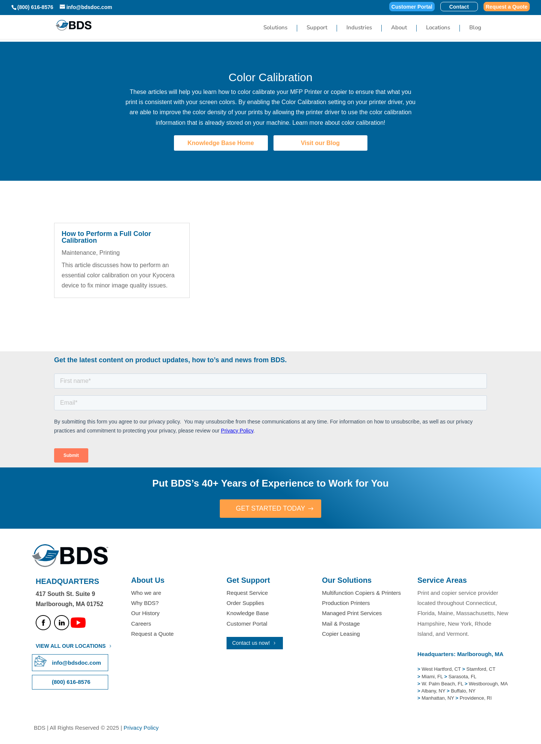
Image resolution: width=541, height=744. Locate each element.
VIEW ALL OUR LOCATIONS (71, 646)
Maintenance (79, 253)
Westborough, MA (487, 684)
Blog (475, 28)
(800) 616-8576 (35, 7)
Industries (359, 28)
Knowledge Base (248, 613)
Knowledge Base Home (220, 143)
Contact (459, 7)
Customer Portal (411, 7)
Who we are (146, 593)
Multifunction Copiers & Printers (361, 593)
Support (317, 28)
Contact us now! (251, 643)
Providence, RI (476, 698)
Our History (145, 613)
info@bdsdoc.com (76, 663)
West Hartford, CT (441, 669)
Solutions (275, 28)
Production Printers (346, 603)
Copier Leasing (341, 634)
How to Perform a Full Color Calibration (106, 237)
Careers (141, 623)
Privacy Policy (141, 728)
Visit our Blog (320, 143)
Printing (110, 253)
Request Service (247, 593)
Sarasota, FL (462, 676)
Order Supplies (245, 603)
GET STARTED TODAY (270, 509)
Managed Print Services (352, 613)
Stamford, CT (480, 669)
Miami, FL (433, 676)
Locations (438, 28)
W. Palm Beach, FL (441, 684)
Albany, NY (434, 691)
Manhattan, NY (438, 698)
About (399, 28)
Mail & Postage (341, 623)
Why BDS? (145, 603)
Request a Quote (506, 7)
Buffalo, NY (463, 691)
